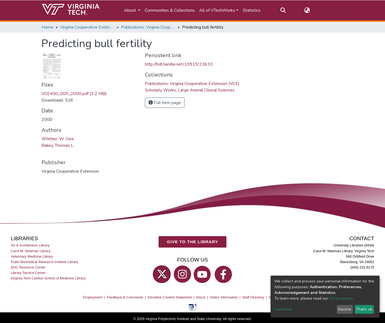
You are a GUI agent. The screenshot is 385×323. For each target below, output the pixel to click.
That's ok (364, 309)
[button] (307, 10)
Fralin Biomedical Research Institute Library (44, 262)
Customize (283, 309)
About (130, 10)
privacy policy (340, 298)
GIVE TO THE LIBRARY (192, 241)
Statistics (251, 10)
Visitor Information (224, 297)
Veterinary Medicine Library (32, 256)
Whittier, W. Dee (57, 139)
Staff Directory (253, 297)
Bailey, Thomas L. (57, 145)
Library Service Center (28, 273)
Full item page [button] (164, 103)
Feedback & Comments (125, 297)
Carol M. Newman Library (30, 251)
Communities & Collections (170, 10)
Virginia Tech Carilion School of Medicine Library (48, 278)
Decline (344, 309)
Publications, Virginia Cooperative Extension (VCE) (148, 27)
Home (47, 27)
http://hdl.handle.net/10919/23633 (179, 64)
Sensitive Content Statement (169, 297)
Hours (200, 297)
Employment (92, 297)
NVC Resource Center (28, 267)
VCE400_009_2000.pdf (74, 94)
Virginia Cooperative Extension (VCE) (87, 27)
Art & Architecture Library (30, 245)
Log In (334, 10)
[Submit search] (283, 10)
